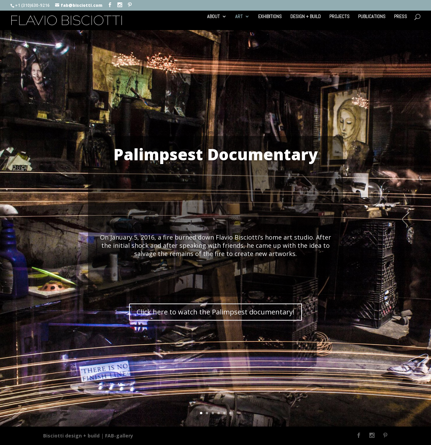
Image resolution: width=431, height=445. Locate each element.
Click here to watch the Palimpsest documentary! (215, 311)
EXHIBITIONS (270, 16)
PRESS (400, 16)
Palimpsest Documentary (215, 154)
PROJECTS (339, 16)
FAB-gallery (119, 435)
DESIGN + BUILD (305, 16)
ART (239, 16)
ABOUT (213, 16)
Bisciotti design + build (71, 435)
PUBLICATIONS (371, 16)
